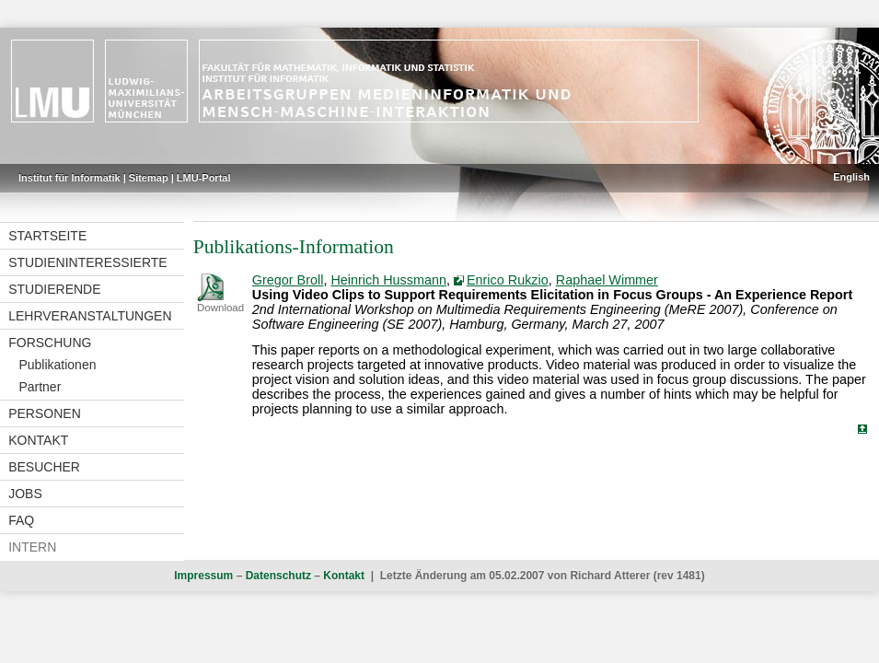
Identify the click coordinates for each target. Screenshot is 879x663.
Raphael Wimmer (607, 280)
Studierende (54, 289)
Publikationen (57, 364)
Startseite (47, 235)
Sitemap (148, 177)
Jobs (25, 493)
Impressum (203, 575)
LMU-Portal (204, 177)
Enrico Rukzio (508, 280)
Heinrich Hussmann (388, 280)
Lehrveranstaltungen (89, 315)
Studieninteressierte (87, 262)
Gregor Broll (288, 280)
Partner (39, 386)
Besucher (44, 466)
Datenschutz (278, 575)
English (851, 176)
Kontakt (38, 440)
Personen (44, 413)
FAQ (21, 520)
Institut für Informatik (69, 177)
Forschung (49, 342)
